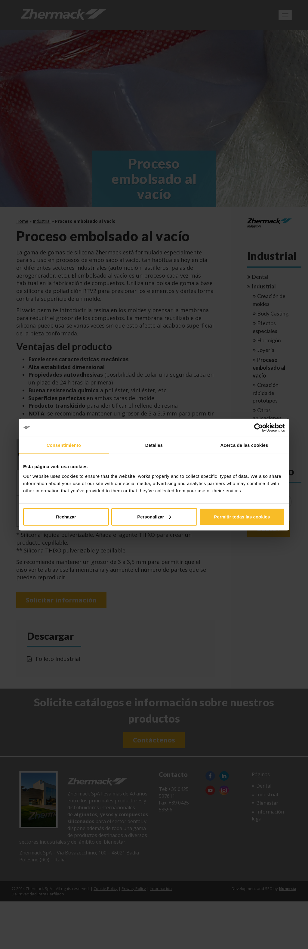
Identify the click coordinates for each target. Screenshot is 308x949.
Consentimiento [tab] (64, 445)
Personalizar (154, 516)
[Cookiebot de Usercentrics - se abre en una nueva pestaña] (258, 427)
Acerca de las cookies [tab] (244, 445)
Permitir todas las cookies (242, 516)
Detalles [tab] (154, 445)
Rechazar (66, 516)
